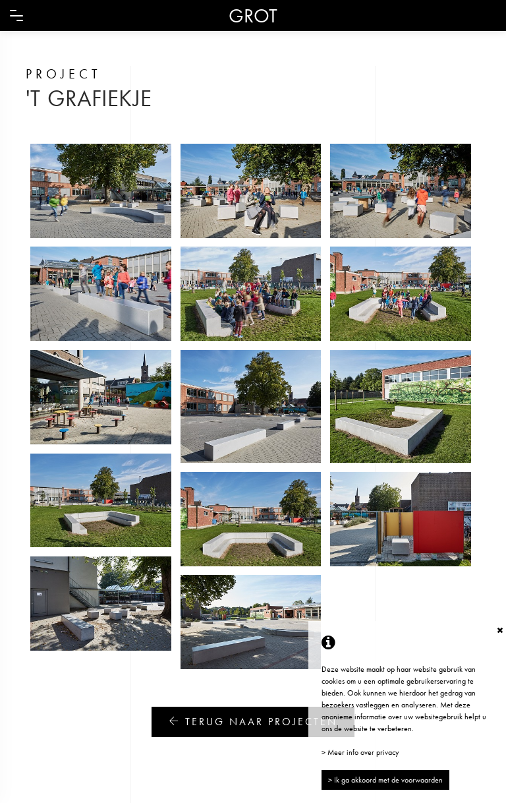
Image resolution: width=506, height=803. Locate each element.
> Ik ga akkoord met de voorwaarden (385, 780)
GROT (253, 16)
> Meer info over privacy (360, 752)
